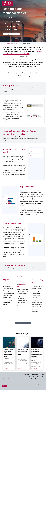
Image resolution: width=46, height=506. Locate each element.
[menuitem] (13, 72)
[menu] (43, 3)
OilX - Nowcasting (6, 378)
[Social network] (41, 385)
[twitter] (38, 385)
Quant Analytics (5, 376)
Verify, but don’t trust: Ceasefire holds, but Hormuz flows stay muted (23, 352)
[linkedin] (40, 385)
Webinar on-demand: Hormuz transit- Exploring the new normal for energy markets (9, 353)
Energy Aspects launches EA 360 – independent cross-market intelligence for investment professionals (36, 353)
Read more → (6, 368)
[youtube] (43, 385)
